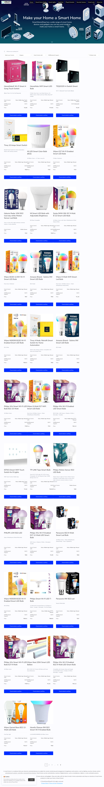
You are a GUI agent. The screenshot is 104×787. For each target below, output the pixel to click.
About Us (99, 2)
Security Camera (81, 2)
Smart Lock (91, 2)
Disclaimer (60, 783)
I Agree (31, 779)
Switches (60, 2)
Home (31, 2)
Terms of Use (52, 783)
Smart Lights (52, 2)
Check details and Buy (15, 115)
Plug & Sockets (70, 2)
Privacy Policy (44, 783)
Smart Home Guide (41, 2)
